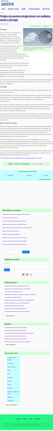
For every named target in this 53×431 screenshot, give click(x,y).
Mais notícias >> (10, 315)
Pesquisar (25, 252)
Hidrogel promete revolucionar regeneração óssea (11, 234)
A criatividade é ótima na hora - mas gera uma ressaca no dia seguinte (14, 237)
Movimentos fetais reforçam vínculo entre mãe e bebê (14, 305)
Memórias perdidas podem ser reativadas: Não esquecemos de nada (14, 224)
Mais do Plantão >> (11, 344)
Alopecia (9, 384)
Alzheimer (9, 388)
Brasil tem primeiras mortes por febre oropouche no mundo (15, 330)
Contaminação (29, 175)
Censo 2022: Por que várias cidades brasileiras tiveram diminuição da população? (19, 333)
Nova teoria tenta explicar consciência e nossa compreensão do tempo (17, 311)
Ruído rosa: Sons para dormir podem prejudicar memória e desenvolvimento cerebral (17, 227)
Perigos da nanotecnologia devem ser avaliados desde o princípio (23, 158)
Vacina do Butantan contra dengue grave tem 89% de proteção (16, 327)
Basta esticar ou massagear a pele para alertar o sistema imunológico (14, 241)
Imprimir (47, 26)
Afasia (8, 370)
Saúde (23, 9)
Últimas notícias (13, 9)
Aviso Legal (17, 419)
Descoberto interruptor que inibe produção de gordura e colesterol (14, 221)
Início (3, 9)
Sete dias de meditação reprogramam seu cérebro (13, 291)
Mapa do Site (38, 419)
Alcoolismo (10, 377)
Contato (30, 419)
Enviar (7, 269)
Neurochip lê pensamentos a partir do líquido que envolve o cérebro (17, 286)
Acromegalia (10, 363)
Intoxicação (46, 175)
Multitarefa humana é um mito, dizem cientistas (10, 231)
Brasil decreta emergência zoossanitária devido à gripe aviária (16, 339)
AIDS (8, 374)
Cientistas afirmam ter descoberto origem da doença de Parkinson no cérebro (16, 214)
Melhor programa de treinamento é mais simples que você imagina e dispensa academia (20, 294)
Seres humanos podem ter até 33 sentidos (9, 217)
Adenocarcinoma (11, 366)
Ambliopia (9, 397)
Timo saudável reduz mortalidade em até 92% (13, 297)
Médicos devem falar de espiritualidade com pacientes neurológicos (14, 244)
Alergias (9, 381)
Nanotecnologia (10, 175)
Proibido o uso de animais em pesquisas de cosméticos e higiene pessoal (17, 341)
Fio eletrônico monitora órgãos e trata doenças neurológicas (15, 308)
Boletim (24, 419)
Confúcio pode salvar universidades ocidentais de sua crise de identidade (17, 289)
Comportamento (34, 9)
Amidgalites (10, 400)
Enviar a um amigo (37, 26)
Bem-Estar (46, 9)
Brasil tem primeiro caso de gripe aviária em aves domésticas (15, 336)
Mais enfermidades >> (12, 405)
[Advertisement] (42, 62)
